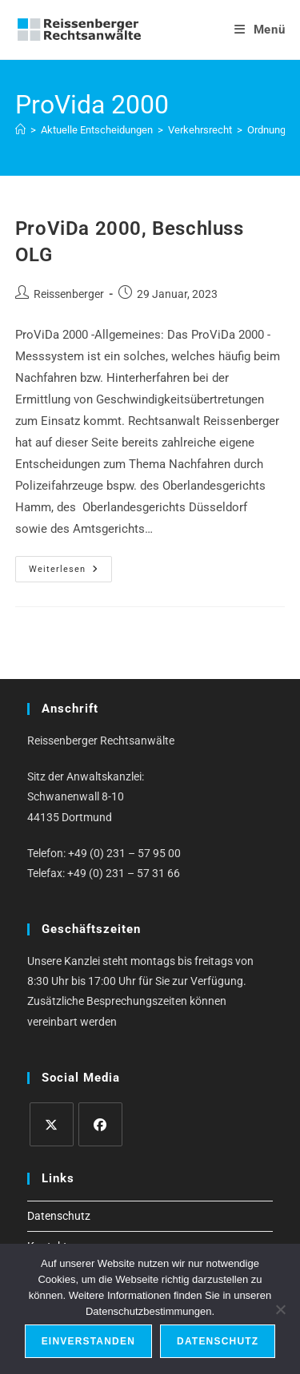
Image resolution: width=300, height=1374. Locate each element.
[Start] (20, 130)
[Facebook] (100, 1124)
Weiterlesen (70, 572)
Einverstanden (88, 1341)
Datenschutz (58, 1215)
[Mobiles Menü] (260, 29)
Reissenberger (69, 294)
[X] (52, 1124)
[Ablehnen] (280, 1309)
